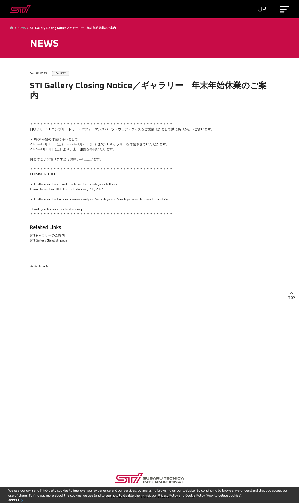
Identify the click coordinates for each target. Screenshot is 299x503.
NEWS (21, 28)
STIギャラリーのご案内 (47, 235)
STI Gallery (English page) (49, 240)
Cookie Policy (195, 495)
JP (262, 9)
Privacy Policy (168, 495)
